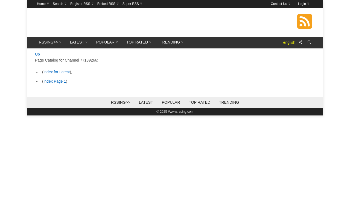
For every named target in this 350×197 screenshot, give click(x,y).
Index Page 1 (54, 81)
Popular (171, 102)
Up (37, 54)
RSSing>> (120, 102)
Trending (229, 102)
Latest (146, 102)
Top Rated (199, 102)
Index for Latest (56, 72)
